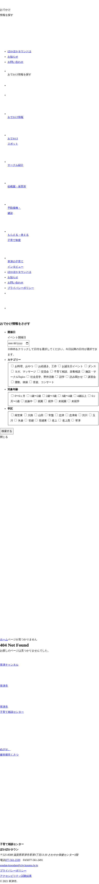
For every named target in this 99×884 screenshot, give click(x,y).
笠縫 (29, 420)
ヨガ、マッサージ (24, 371)
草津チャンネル (9, 659)
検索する (7, 431)
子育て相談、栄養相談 (65, 371)
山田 (39, 415)
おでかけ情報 (16, 109)
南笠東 (17, 415)
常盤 (49, 415)
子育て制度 (18, 229)
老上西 (64, 420)
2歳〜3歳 (49, 396)
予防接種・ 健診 (16, 202)
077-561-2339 (12, 860)
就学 (49, 401)
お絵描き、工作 (46, 366)
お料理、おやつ (22, 366)
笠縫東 (41, 420)
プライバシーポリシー (21, 288)
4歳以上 (80, 396)
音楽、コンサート (41, 382)
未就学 (73, 401)
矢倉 (19, 420)
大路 (29, 415)
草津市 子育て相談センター (12, 700)
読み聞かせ (74, 377)
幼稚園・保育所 (17, 178)
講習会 (90, 377)
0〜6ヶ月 (18, 396)
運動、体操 (20, 382)
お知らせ (13, 56)
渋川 (83, 415)
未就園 (61, 401)
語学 (60, 377)
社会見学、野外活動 (41, 377)
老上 (53, 420)
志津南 (72, 415)
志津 (60, 415)
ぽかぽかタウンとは (19, 51)
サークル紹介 (16, 157)
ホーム (4, 639)
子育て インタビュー (16, 255)
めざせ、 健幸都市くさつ (9, 744)
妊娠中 (27, 401)
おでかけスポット (16, 132)
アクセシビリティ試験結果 (16, 876)
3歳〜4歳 (65, 396)
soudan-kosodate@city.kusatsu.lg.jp (19, 865)
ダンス (90, 366)
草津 (76, 420)
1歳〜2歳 (34, 396)
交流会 (43, 371)
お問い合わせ (15, 62)
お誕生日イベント (71, 366)
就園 (39, 401)
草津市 (8, 677)
